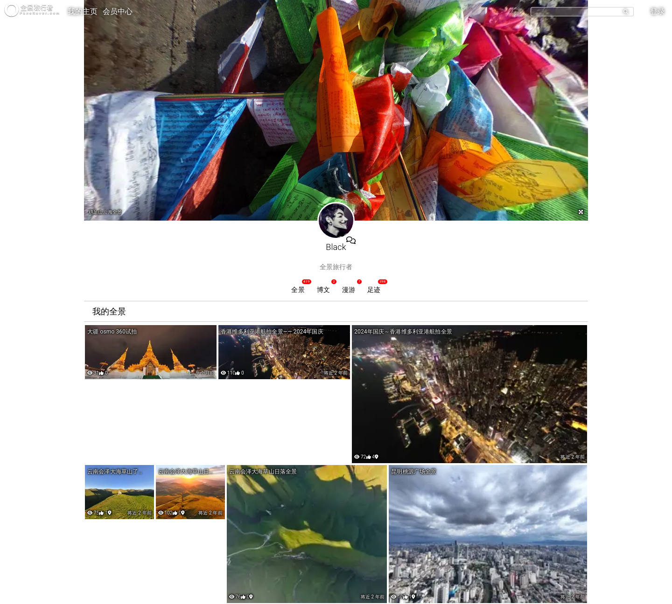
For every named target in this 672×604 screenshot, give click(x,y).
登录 (657, 11)
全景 (297, 289)
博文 (323, 289)
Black (336, 247)
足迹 (373, 289)
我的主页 (83, 11)
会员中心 (118, 11)
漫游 (348, 289)
